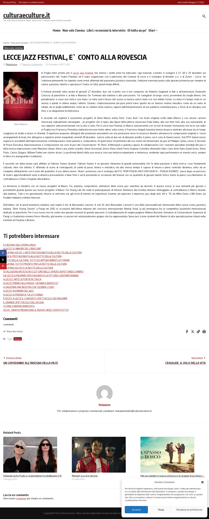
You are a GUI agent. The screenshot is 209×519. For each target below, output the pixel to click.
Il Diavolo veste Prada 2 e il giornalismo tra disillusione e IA (32, 475)
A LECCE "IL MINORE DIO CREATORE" (22, 248)
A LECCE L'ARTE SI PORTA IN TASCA (22, 279)
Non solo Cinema (74, 30)
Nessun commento (33, 64)
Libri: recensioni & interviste (106, 30)
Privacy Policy (9, 2)
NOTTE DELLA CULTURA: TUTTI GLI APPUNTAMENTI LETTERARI (36, 260)
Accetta (136, 509)
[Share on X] (3, 259)
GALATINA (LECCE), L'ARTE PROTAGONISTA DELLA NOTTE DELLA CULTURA (42, 252)
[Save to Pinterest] (3, 266)
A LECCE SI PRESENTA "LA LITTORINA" (23, 294)
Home (57, 30)
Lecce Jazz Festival (83, 72)
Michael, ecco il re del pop (85, 475)
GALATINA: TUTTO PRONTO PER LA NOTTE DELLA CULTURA (35, 264)
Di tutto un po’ (137, 30)
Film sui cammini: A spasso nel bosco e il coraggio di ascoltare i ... (172, 475)
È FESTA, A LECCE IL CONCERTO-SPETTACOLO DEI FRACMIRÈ (35, 298)
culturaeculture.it (26, 15)
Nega (161, 509)
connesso (21, 498)
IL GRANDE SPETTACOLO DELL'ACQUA (23, 302)
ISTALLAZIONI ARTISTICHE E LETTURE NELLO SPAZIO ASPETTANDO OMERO (43, 271)
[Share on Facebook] (3, 253)
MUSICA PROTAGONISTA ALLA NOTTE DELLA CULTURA (32, 256)
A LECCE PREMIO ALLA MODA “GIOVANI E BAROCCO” (31, 283)
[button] (202, 482)
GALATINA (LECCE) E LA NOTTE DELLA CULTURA (28, 267)
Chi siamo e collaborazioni (31, 2)
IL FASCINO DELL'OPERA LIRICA (19, 244)
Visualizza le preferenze (189, 509)
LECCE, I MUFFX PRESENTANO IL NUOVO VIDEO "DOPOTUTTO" (36, 310)
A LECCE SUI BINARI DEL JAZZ (18, 290)
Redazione (11, 64)
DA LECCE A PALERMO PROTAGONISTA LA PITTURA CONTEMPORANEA (41, 275)
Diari (153, 30)
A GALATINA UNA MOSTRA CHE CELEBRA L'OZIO (28, 287)
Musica (17, 339)
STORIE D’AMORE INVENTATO (19, 306)
